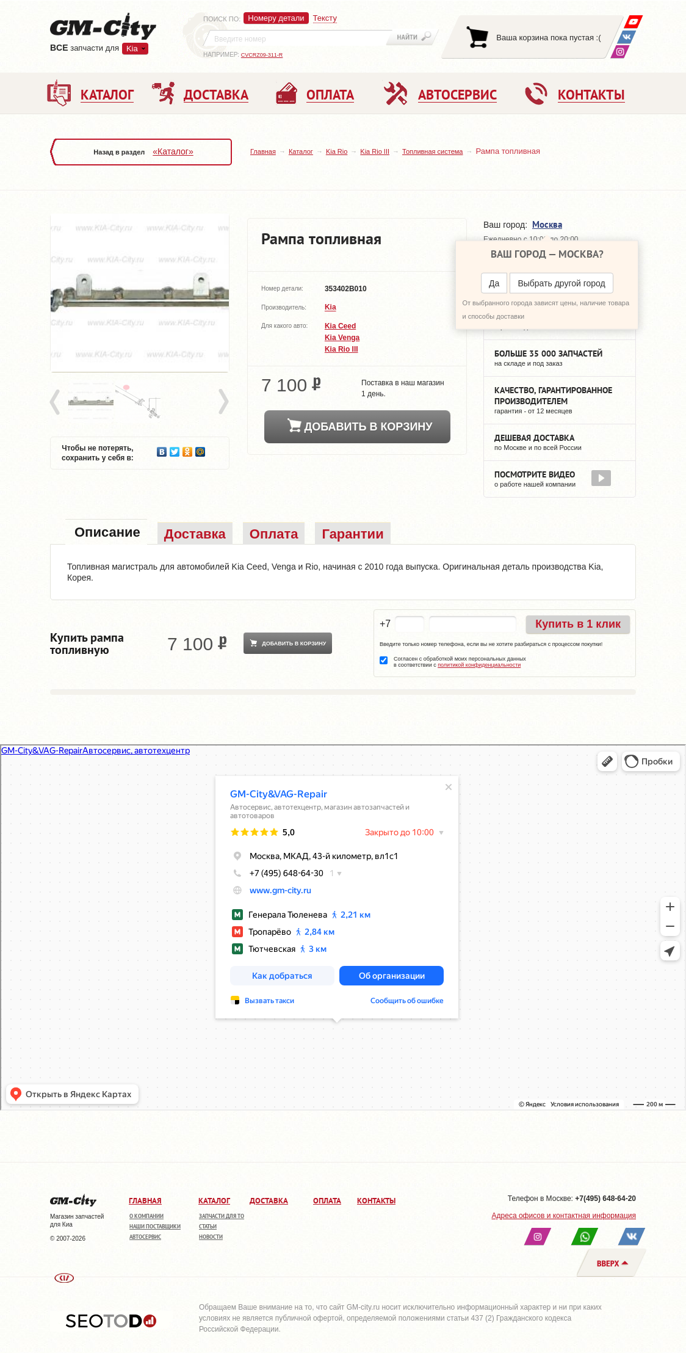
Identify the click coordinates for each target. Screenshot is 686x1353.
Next (223, 402)
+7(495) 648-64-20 (605, 1198)
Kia (132, 48)
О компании (146, 1216)
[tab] (106, 533)
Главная (263, 151)
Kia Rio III (374, 151)
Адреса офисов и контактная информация (564, 1215)
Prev (57, 402)
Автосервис (145, 1236)
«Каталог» (173, 151)
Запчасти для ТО (221, 1216)
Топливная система (432, 151)
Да (494, 283)
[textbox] (297, 38)
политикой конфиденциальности (479, 665)
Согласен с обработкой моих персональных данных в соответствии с (460, 662)
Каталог (301, 151)
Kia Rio (336, 151)
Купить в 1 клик (578, 624)
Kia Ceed (340, 326)
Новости (211, 1236)
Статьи (208, 1226)
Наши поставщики (155, 1226)
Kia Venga (342, 337)
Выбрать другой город (561, 283)
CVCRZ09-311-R (262, 55)
